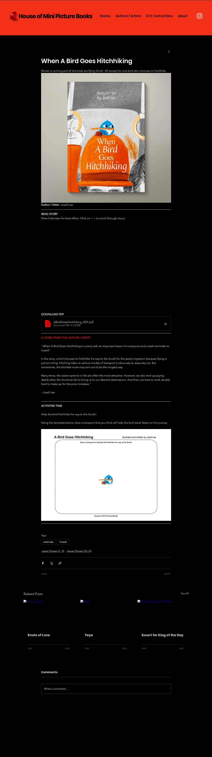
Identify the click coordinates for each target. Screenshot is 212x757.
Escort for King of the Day (162, 635)
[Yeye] (106, 614)
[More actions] (169, 51)
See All (185, 593)
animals (48, 542)
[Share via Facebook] (42, 563)
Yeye (89, 635)
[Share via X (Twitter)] (51, 563)
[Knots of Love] (49, 614)
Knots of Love (39, 635)
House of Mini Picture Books (55, 16)
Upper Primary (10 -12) (79, 551)
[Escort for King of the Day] (163, 614)
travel (63, 542)
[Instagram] (199, 16)
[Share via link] (60, 563)
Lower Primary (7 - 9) (53, 551)
